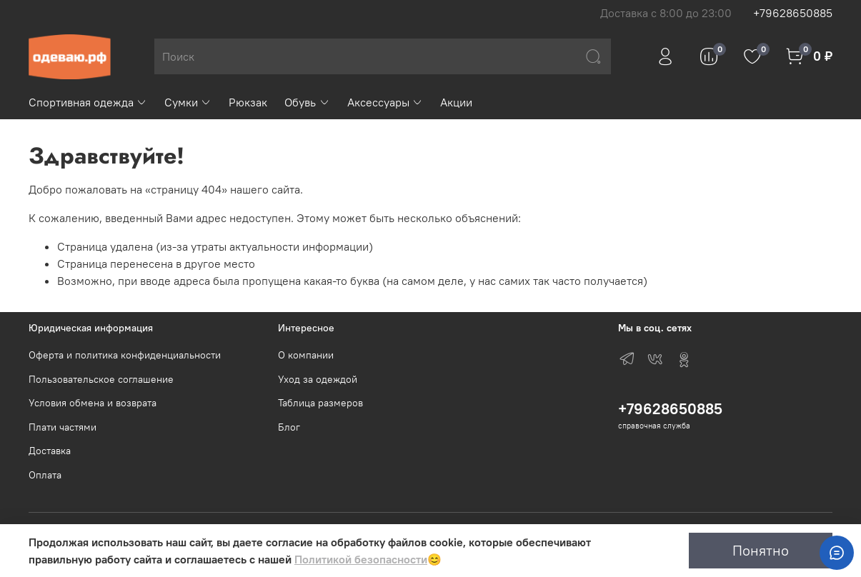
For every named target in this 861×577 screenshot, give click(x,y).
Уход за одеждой (317, 379)
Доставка (50, 450)
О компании (306, 354)
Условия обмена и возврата (92, 402)
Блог (289, 427)
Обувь (306, 102)
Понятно (760, 550)
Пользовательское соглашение (101, 379)
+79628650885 (792, 13)
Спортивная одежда (88, 102)
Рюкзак (248, 102)
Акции (456, 102)
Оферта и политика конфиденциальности (125, 354)
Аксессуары (385, 102)
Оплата (45, 474)
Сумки (187, 102)
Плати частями (62, 427)
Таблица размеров (320, 402)
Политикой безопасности (360, 559)
